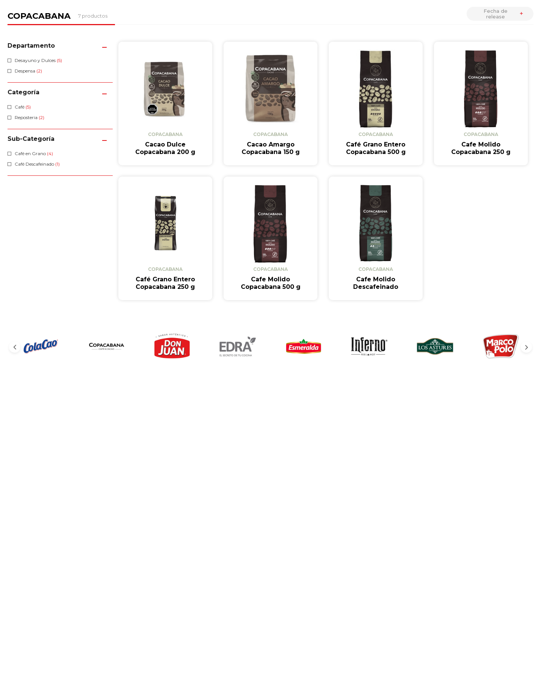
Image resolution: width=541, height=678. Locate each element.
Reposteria (29, 117)
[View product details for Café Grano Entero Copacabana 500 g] (376, 103)
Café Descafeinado (37, 164)
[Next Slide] (526, 347)
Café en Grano (34, 153)
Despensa (28, 71)
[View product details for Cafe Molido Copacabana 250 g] (481, 103)
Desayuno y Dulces (38, 60)
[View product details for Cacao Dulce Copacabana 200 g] (165, 103)
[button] (60, 45)
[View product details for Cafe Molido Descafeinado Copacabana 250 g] (376, 238)
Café (23, 107)
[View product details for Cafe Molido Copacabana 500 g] (270, 238)
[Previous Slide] (14, 347)
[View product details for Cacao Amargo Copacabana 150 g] (270, 103)
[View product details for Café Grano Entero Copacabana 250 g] (165, 238)
